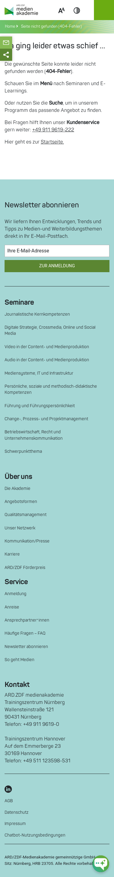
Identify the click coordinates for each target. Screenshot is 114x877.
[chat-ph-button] (100, 863)
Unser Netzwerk (20, 528)
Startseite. (52, 142)
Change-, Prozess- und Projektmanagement (46, 418)
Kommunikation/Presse (27, 541)
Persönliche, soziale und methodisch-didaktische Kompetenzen (51, 389)
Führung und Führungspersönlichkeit (40, 405)
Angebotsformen (21, 501)
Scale (61, 17)
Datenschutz (17, 812)
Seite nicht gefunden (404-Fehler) (50, 26)
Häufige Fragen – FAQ (25, 633)
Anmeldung (15, 593)
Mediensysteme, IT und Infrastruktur (39, 373)
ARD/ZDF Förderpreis (25, 567)
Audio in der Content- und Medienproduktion (47, 359)
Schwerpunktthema (23, 451)
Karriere (12, 554)
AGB (9, 800)
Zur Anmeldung (57, 266)
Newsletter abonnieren (26, 646)
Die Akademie (17, 488)
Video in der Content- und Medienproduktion (47, 346)
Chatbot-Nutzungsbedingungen (35, 835)
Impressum (15, 823)
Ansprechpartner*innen (27, 620)
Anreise (12, 607)
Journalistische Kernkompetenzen (37, 314)
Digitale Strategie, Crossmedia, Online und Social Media (50, 330)
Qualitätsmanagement (26, 514)
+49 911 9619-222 (53, 130)
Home (10, 26)
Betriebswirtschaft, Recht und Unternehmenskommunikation (34, 435)
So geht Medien (19, 659)
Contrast (77, 17)
